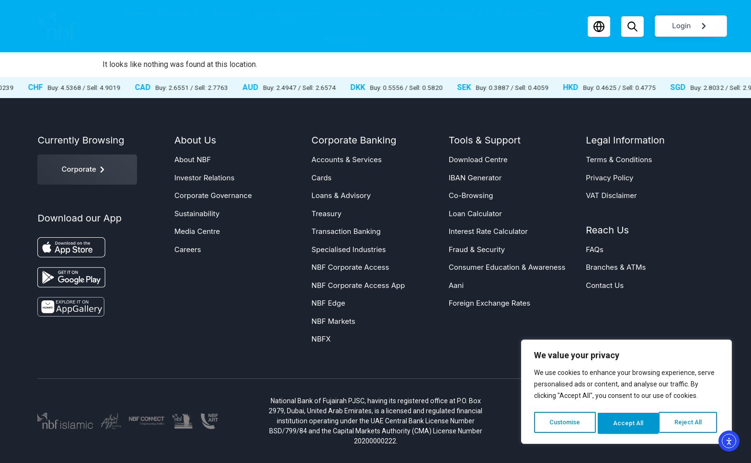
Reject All (628, 423)
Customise (565, 423)
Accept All (689, 423)
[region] (626, 393)
